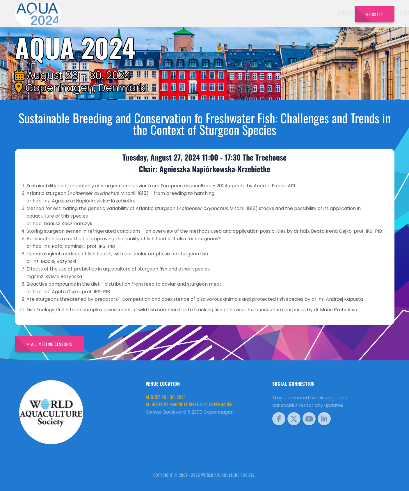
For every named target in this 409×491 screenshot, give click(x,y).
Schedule (256, 13)
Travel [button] (335, 13)
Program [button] (309, 13)
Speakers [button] (194, 13)
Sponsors (283, 13)
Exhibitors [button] (225, 13)
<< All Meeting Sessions (49, 344)
